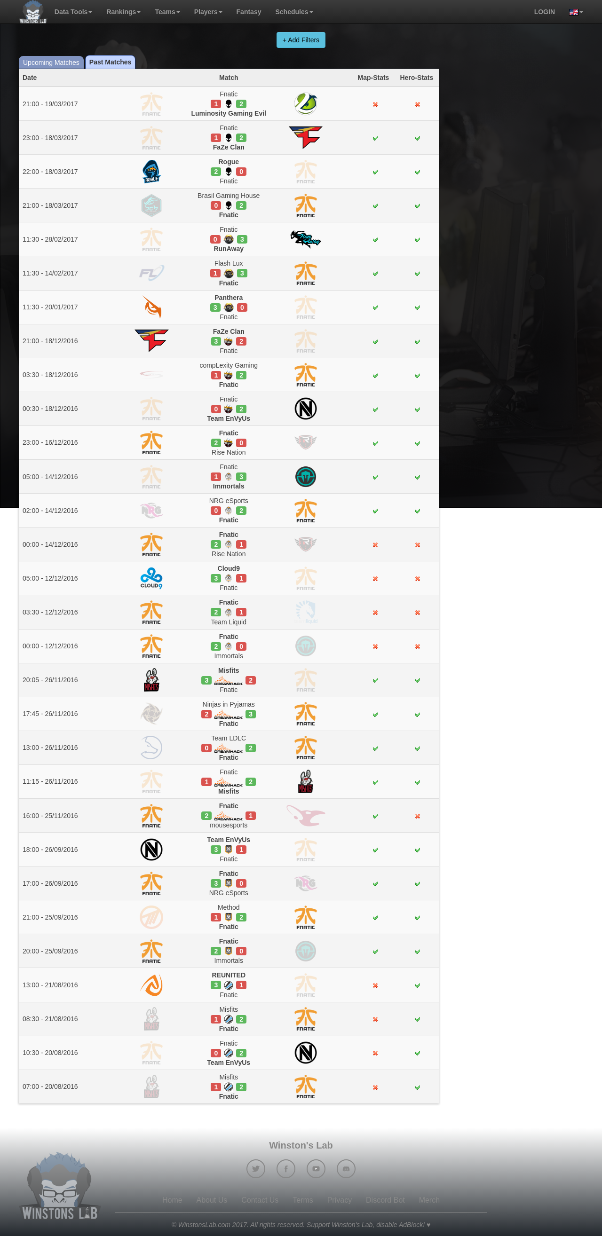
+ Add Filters (301, 40)
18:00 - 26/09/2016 (50, 849)
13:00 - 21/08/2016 (50, 985)
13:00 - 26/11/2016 (50, 747)
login (544, 12)
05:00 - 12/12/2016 (50, 578)
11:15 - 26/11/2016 (50, 781)
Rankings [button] (123, 12)
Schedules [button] (294, 12)
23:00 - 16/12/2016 (50, 442)
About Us (212, 1200)
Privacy (339, 1200)
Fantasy (249, 12)
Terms (303, 1200)
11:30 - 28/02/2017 (50, 239)
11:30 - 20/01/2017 (50, 307)
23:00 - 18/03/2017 (50, 138)
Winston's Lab (301, 1145)
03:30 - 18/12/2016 (50, 374)
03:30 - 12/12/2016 (50, 612)
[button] (572, 12)
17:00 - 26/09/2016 (50, 883)
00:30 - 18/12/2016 (50, 408)
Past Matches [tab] (110, 62)
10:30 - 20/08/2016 (50, 1052)
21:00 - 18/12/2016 (50, 341)
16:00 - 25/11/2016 (50, 815)
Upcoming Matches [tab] (51, 62)
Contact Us (259, 1200)
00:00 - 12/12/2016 (50, 646)
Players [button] (208, 12)
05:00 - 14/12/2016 (50, 476)
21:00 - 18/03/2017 (50, 205)
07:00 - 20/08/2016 (50, 1086)
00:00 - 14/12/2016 (50, 544)
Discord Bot (385, 1200)
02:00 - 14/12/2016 (50, 510)
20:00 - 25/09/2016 (50, 951)
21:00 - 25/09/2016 (50, 917)
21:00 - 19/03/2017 (50, 104)
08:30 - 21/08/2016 (50, 1019)
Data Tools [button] (74, 12)
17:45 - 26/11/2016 (50, 713)
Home (172, 1200)
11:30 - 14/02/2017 (50, 273)
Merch (429, 1200)
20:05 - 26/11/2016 (50, 680)
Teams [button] (167, 12)
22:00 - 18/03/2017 (50, 171)
